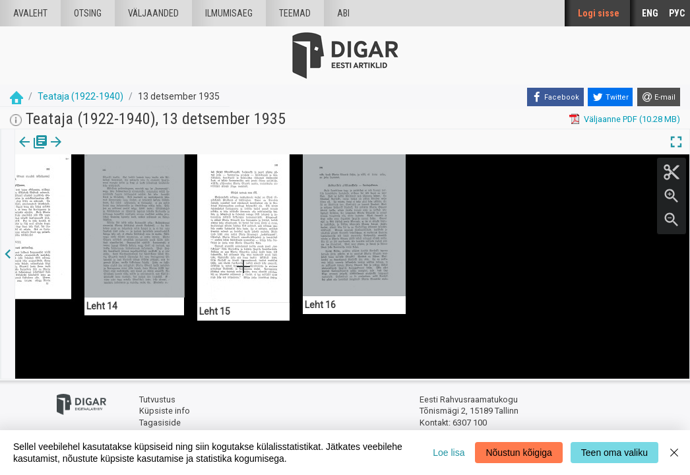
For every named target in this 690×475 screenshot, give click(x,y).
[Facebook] (555, 97)
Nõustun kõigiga (518, 452)
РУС (677, 13)
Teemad (295, 13)
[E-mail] (658, 97)
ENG (650, 13)
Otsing (88, 13)
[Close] (674, 452)
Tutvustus (157, 399)
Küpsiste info (164, 411)
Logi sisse (598, 13)
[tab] (33, 151)
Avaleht (30, 13)
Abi (343, 13)
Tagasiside (160, 423)
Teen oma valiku (614, 452)
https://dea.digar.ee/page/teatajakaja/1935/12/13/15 (117, 187)
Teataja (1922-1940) (80, 96)
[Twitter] (610, 97)
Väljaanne (33, 151)
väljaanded (153, 13)
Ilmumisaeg (229, 13)
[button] (89, 151)
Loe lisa (448, 452)
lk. (81, 151)
